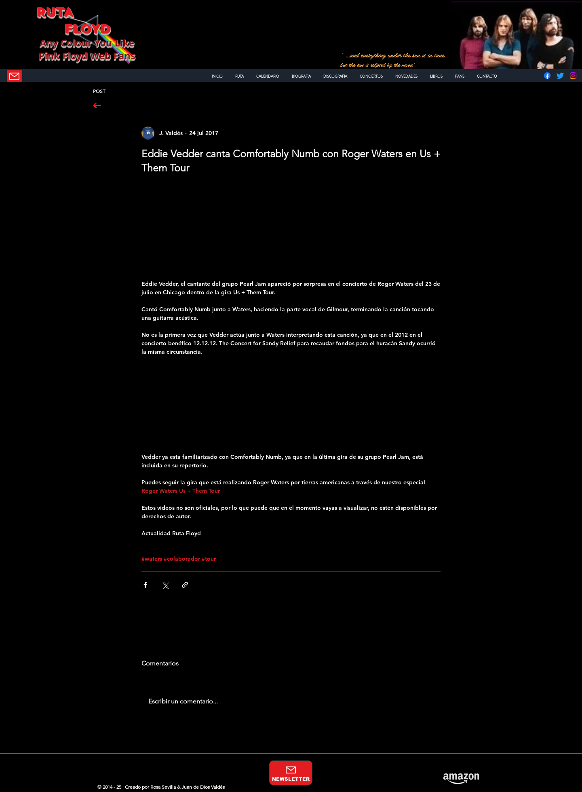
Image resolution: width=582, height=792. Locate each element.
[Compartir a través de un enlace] (185, 585)
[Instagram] (573, 75)
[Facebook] (547, 75)
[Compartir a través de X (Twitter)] (165, 585)
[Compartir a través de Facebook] (145, 585)
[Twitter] (560, 75)
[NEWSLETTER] (14, 76)
